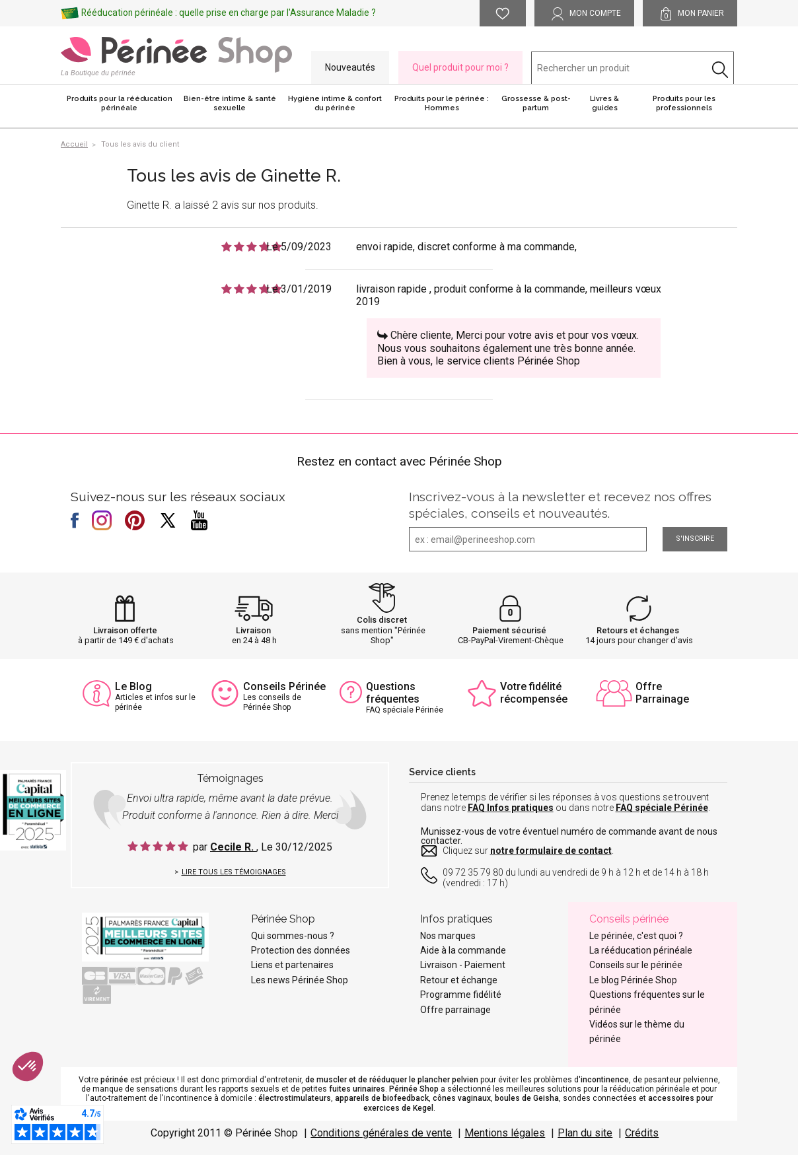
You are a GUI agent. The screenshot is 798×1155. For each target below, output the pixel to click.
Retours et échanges (638, 630)
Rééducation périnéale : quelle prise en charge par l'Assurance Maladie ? (228, 12)
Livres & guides (604, 103)
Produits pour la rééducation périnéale (119, 103)
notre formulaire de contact (551, 850)
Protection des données (300, 950)
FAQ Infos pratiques (511, 807)
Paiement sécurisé (509, 630)
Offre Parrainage (662, 692)
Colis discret (382, 620)
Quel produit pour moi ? (460, 67)
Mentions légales (504, 1133)
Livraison (253, 630)
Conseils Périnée (284, 686)
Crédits (642, 1133)
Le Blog (133, 686)
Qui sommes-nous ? (292, 935)
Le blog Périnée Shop (633, 980)
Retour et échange (458, 980)
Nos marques (448, 935)
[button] (28, 1066)
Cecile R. (233, 847)
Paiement (484, 965)
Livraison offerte (125, 630)
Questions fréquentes (392, 692)
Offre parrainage (455, 1009)
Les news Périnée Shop (299, 980)
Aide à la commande (463, 950)
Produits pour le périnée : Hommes (441, 103)
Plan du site (585, 1133)
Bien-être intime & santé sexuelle (230, 103)
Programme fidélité (460, 994)
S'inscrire (695, 538)
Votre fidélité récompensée (533, 692)
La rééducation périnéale (640, 950)
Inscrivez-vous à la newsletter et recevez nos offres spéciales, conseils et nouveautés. (560, 504)
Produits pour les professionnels (684, 103)
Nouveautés (350, 67)
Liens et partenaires (292, 965)
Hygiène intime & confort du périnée (335, 103)
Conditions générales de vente (381, 1133)
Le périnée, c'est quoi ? (636, 935)
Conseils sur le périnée (635, 965)
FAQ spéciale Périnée (662, 807)
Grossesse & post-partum (536, 103)
